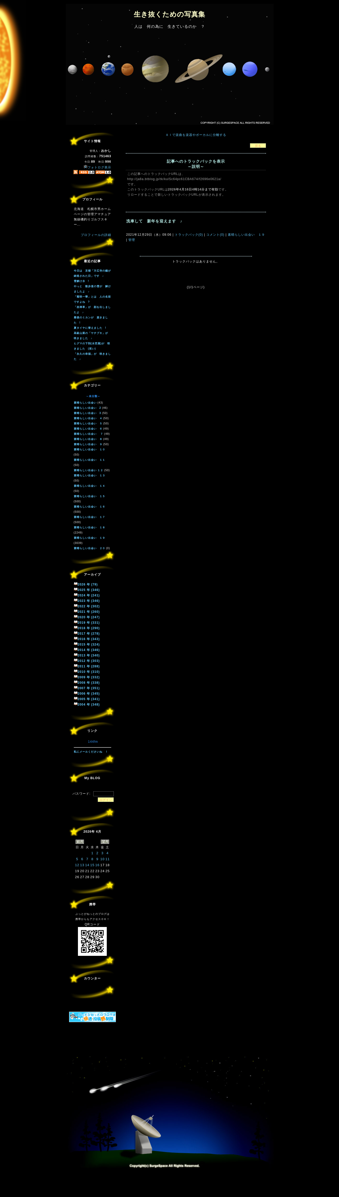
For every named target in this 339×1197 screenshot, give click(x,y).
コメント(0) (214, 234)
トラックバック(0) (189, 234)
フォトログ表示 (97, 167)
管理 (131, 240)
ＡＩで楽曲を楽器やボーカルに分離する (195, 135)
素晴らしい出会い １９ (246, 234)
